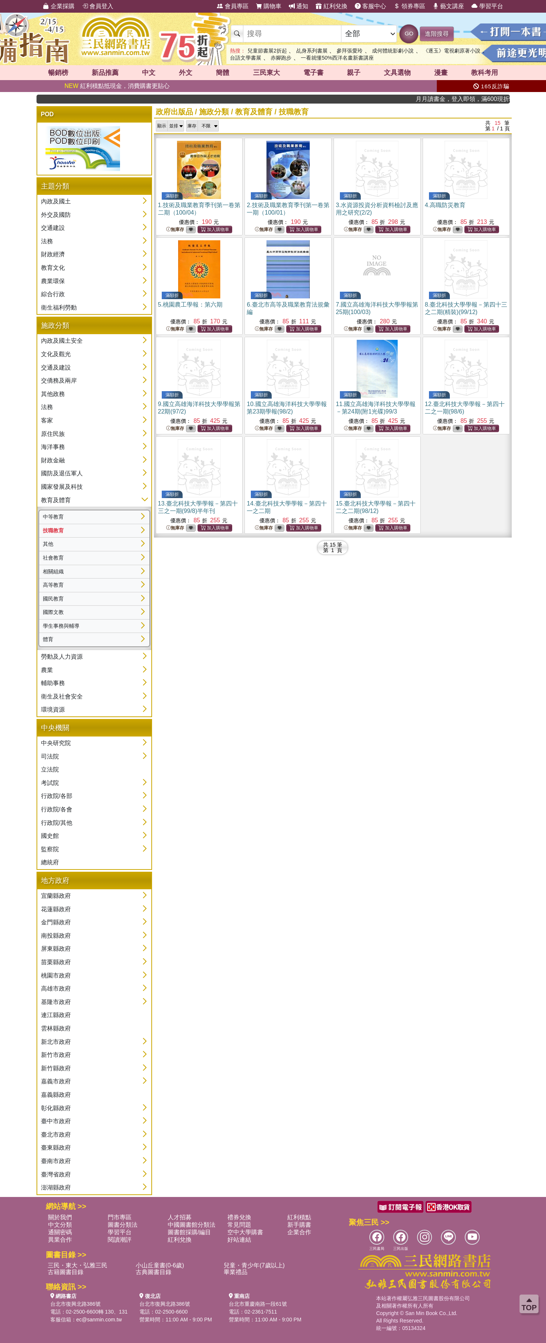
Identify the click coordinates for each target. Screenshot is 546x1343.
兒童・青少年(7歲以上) (254, 1265)
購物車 (268, 6)
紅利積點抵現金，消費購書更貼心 (117, 86)
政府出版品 (174, 112)
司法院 (50, 756)
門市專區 (120, 1217)
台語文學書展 (245, 58)
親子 (353, 72)
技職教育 (53, 530)
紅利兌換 (331, 6)
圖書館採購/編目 (189, 1232)
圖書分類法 (123, 1225)
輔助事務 (53, 683)
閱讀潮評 (120, 1239)
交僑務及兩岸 (59, 380)
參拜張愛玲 (350, 51)
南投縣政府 (56, 935)
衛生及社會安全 (62, 696)
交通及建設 (56, 367)
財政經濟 (53, 254)
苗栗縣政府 (56, 962)
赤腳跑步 (281, 58)
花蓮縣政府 (56, 909)
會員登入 (97, 6)
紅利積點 (299, 1217)
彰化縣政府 (56, 1108)
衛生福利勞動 (59, 307)
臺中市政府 (56, 1121)
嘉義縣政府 (56, 1095)
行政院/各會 (56, 809)
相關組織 (53, 571)
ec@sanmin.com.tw (99, 1320)
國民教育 (53, 599)
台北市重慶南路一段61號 (258, 1304)
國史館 (50, 836)
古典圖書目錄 (153, 1272)
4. (445, 205)
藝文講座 (448, 6)
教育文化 (53, 268)
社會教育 (53, 558)
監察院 (50, 849)
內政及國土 (56, 201)
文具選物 (397, 72)
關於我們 (60, 1217)
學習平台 (487, 6)
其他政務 (53, 394)
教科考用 (484, 72)
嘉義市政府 (56, 1081)
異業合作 (60, 1239)
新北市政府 (56, 1042)
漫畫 (441, 72)
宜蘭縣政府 (56, 896)
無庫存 (175, 230)
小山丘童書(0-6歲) (160, 1265)
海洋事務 (53, 447)
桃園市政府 (56, 975)
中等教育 (53, 517)
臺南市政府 (56, 1161)
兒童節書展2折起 (267, 51)
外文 (185, 72)
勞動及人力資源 (62, 656)
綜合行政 (53, 294)
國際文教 (53, 612)
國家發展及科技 (62, 487)
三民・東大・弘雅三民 (77, 1265)
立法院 (50, 769)
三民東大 (266, 72)
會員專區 (232, 6)
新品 (105, 72)
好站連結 (239, 1239)
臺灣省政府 (56, 1174)
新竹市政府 (56, 1055)
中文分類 (60, 1225)
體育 (48, 639)
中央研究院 (56, 743)
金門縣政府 (56, 922)
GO (409, 33)
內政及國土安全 (62, 341)
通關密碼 (60, 1232)
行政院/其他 (56, 823)
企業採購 (58, 6)
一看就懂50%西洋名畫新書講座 (337, 58)
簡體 (222, 72)
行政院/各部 (56, 796)
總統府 (50, 862)
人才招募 (180, 1217)
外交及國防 (56, 215)
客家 (47, 420)
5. (190, 304)
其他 (48, 544)
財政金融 (53, 460)
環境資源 (53, 709)
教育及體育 (56, 500)
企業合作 (299, 1232)
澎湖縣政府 (56, 1187)
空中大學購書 (245, 1232)
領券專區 (409, 6)
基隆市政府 (56, 1002)
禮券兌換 (239, 1217)
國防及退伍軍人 (62, 473)
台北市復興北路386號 (75, 1304)
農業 (47, 670)
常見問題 (239, 1225)
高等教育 (53, 585)
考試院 (50, 783)
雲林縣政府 (56, 1028)
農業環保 (53, 281)
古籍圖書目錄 (65, 1272)
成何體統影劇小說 (393, 51)
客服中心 (370, 6)
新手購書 (299, 1225)
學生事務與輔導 (61, 626)
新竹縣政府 (56, 1068)
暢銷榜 (58, 72)
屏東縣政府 (56, 949)
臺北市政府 (56, 1134)
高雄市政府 (56, 988)
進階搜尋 (437, 34)
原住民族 (53, 434)
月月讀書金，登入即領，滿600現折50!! (477, 99)
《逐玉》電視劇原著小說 (451, 51)
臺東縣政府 (56, 1147)
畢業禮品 (235, 1272)
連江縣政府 (56, 1015)
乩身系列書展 (312, 51)
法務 (47, 241)
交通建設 (53, 228)
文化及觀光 (56, 354)
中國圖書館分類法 (191, 1225)
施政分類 (214, 112)
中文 (148, 72)
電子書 (313, 72)
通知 (298, 6)
